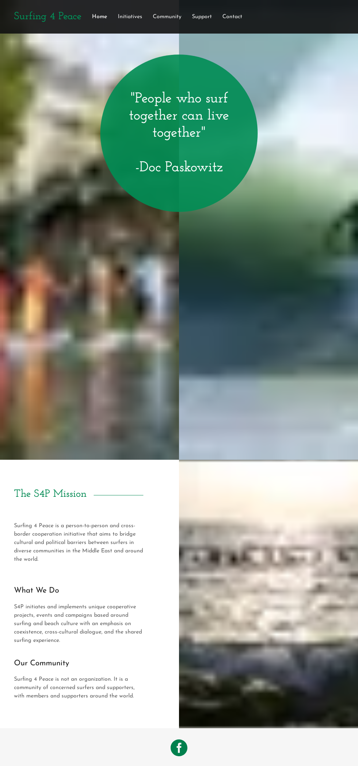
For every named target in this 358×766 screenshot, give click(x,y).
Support (202, 17)
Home (99, 17)
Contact (232, 17)
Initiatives (130, 17)
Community (167, 17)
